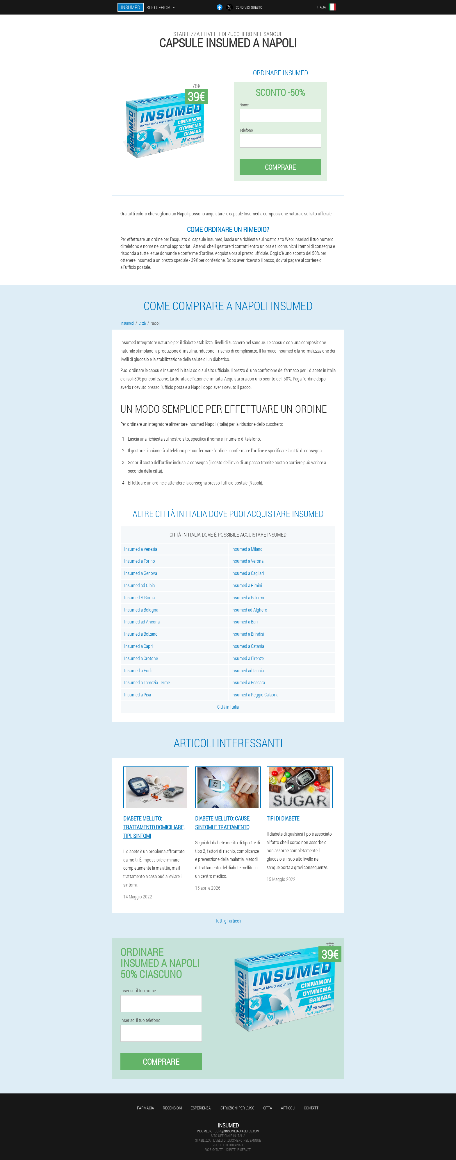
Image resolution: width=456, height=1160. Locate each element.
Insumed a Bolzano (141, 634)
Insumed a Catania (247, 646)
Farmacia (145, 1108)
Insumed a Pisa (137, 694)
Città (267, 1108)
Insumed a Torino (139, 561)
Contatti (311, 1108)
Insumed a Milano (247, 549)
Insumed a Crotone (141, 658)
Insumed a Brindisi (247, 634)
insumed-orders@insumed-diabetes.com (228, 1131)
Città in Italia (228, 707)
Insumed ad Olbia (139, 585)
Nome (244, 105)
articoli (288, 1108)
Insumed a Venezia (140, 549)
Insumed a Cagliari (247, 573)
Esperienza (201, 1108)
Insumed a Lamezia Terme (147, 682)
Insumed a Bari (244, 622)
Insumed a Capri (138, 646)
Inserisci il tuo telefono (140, 1020)
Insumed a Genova (140, 573)
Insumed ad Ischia (247, 670)
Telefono (246, 130)
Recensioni (172, 1108)
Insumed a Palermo (248, 597)
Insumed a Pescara (248, 682)
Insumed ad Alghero (249, 610)
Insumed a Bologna (141, 610)
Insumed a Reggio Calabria (254, 694)
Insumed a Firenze (247, 658)
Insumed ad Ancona (142, 622)
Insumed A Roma (139, 597)
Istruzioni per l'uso (237, 1108)
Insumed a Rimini (246, 585)
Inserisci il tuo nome (138, 990)
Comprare (280, 167)
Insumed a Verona (247, 561)
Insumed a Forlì (138, 670)
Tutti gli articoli (228, 921)
